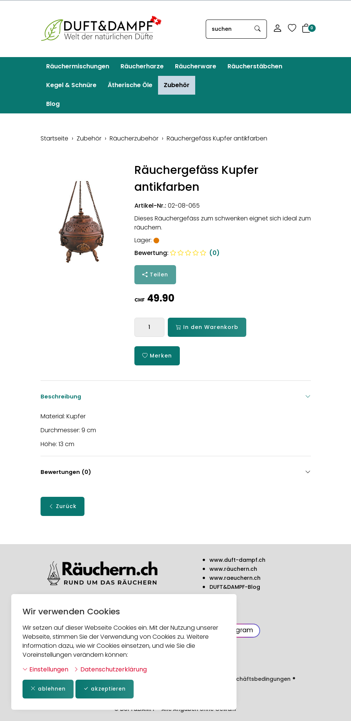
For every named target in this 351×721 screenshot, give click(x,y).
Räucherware (195, 66)
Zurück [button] (62, 509)
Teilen (155, 275)
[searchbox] (227, 29)
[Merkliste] (292, 29)
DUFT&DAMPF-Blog (234, 587)
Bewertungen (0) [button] (176, 474)
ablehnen (48, 689)
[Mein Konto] (277, 29)
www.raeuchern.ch (235, 578)
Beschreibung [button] (176, 396)
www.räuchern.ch (233, 569)
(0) (195, 253)
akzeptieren (106, 689)
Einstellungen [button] (45, 669)
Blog (53, 104)
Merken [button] (157, 356)
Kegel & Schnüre (71, 85)
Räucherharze (142, 66)
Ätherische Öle (130, 85)
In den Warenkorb (207, 327)
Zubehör (177, 85)
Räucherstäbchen (254, 66)
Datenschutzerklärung (110, 669)
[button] (306, 29)
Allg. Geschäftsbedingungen (251, 679)
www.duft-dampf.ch (237, 560)
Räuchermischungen (77, 66)
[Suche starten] (258, 29)
